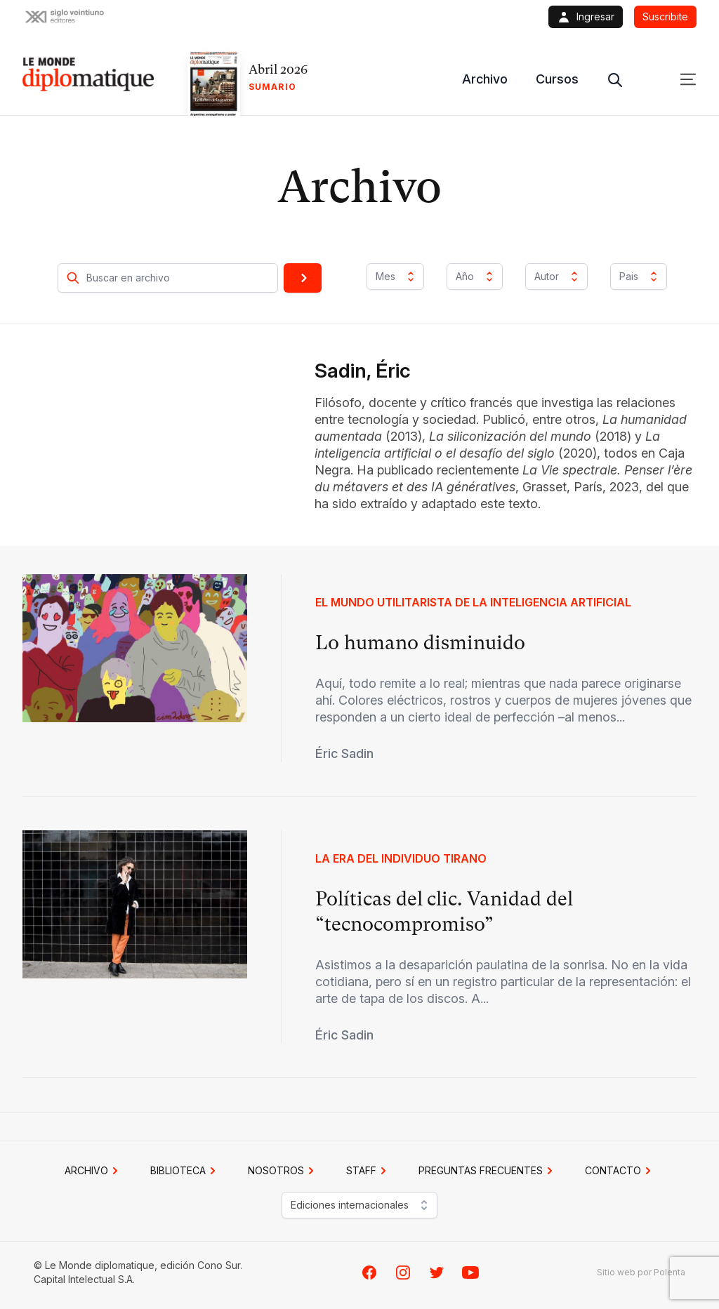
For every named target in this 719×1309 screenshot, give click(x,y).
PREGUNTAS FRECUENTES (487, 1171)
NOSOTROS (283, 1171)
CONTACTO (620, 1171)
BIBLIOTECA (185, 1171)
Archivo (485, 79)
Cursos (557, 79)
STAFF (368, 1171)
